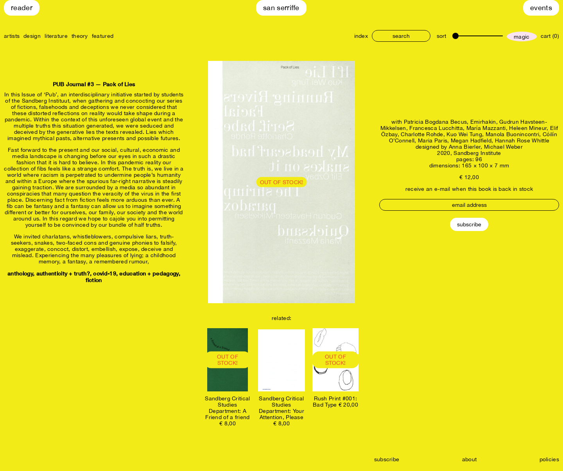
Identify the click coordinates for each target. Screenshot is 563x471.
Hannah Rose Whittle (522, 140)
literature (56, 36)
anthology (20, 273)
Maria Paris (432, 140)
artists (12, 36)
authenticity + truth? (63, 273)
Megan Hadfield (471, 140)
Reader (21, 8)
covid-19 (104, 273)
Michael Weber (503, 147)
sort (441, 36)
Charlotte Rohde (422, 134)
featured (102, 36)
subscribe (387, 459)
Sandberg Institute (477, 153)
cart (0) (550, 36)
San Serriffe (281, 8)
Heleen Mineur (528, 128)
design (32, 36)
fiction (94, 280)
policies (549, 459)
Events (541, 8)
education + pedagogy (148, 273)
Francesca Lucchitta (436, 128)
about (469, 459)
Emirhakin (483, 122)
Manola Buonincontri (513, 134)
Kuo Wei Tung (464, 134)
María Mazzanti (486, 128)
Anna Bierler (465, 147)
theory (80, 36)
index (361, 36)
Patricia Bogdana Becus (435, 122)
